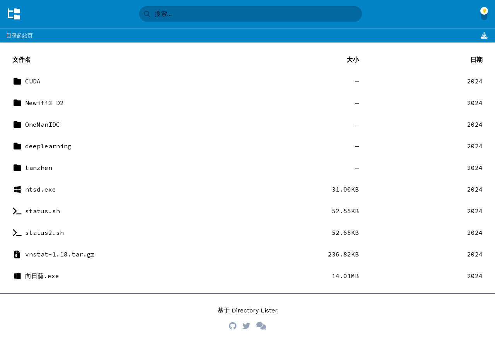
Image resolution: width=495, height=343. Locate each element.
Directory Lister (255, 310)
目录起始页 (19, 35)
